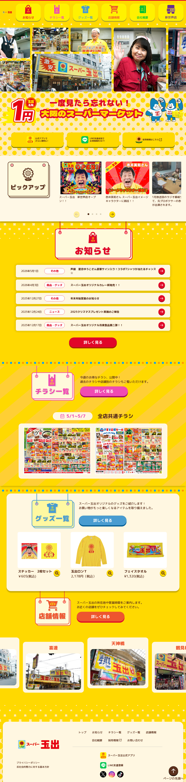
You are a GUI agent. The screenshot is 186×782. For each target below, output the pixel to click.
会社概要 (97, 740)
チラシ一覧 (114, 732)
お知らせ (97, 732)
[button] (111, 214)
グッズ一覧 (133, 732)
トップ (82, 732)
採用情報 (115, 740)
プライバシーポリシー (28, 762)
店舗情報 (151, 732)
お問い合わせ (135, 740)
